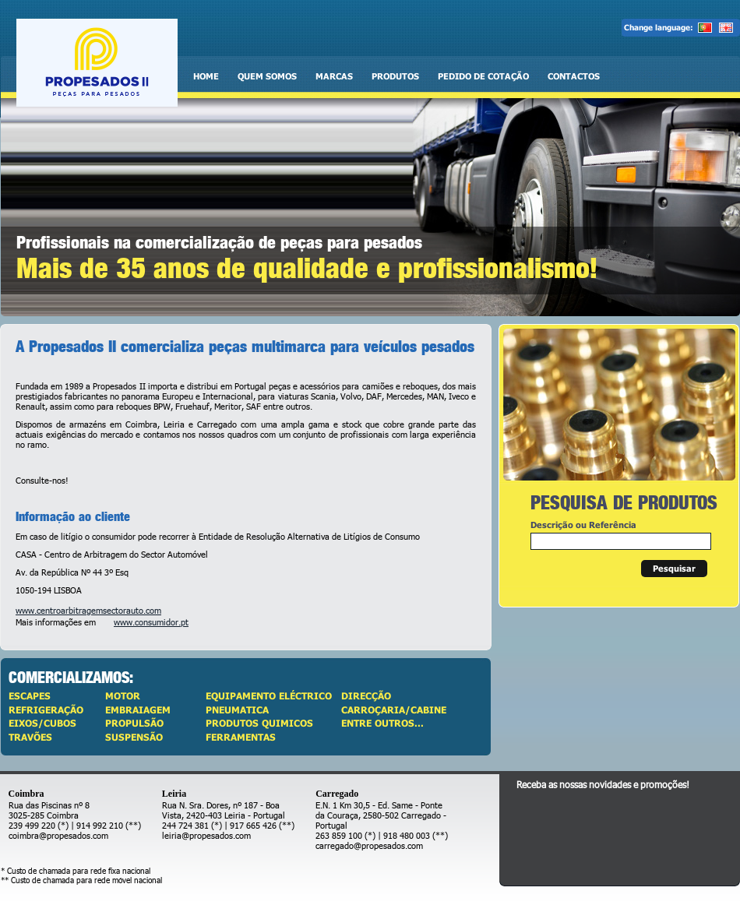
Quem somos (267, 76)
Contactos (574, 76)
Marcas (334, 76)
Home (206, 76)
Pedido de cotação (483, 76)
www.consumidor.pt (151, 622)
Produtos (395, 76)
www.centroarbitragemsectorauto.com (88, 610)
